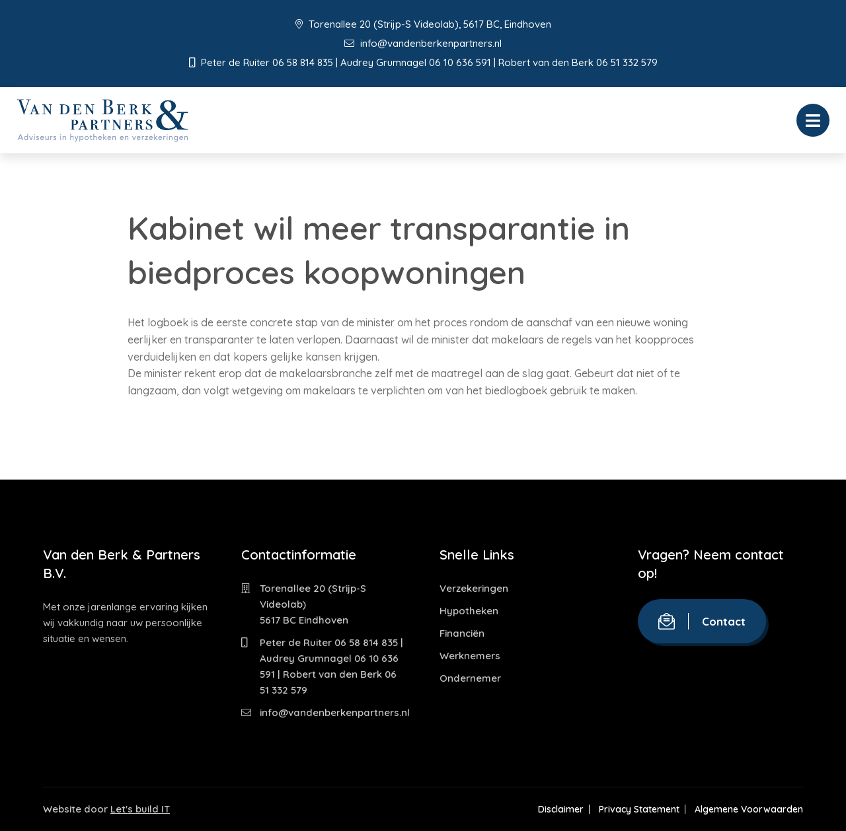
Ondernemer (470, 678)
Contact (702, 621)
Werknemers (470, 655)
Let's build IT (140, 809)
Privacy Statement (638, 809)
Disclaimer (559, 809)
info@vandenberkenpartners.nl (423, 43)
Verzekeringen (474, 588)
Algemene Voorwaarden (749, 809)
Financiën (462, 633)
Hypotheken (469, 610)
